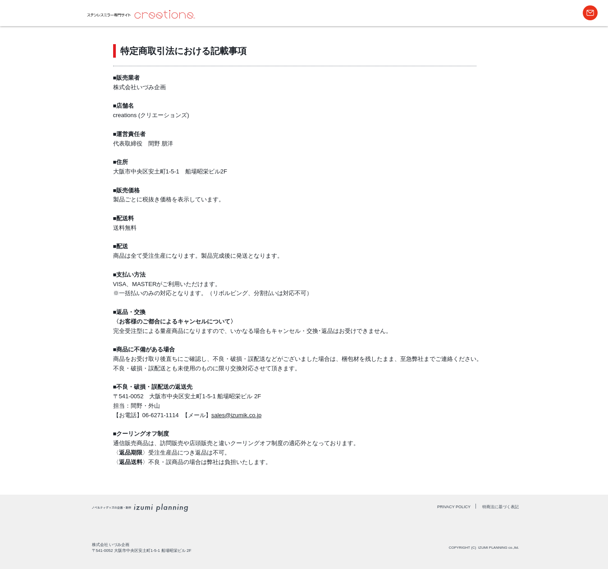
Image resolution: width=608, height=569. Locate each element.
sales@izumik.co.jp (236, 415)
